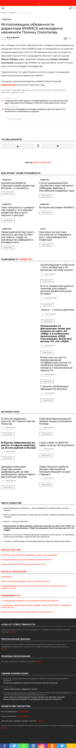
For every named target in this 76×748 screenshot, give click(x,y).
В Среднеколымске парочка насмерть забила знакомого (26, 560)
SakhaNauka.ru (23, 716)
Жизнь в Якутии (10, 550)
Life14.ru (41, 721)
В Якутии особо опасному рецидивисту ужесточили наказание (29, 555)
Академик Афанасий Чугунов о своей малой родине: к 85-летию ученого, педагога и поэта (34, 587)
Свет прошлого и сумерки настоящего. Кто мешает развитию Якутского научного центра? (17, 211)
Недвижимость (10, 595)
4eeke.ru (4, 728)
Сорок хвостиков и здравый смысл (20, 689)
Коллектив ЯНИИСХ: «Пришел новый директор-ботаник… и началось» (18, 186)
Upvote (17, 146)
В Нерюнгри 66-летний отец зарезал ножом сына (23, 564)
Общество (6, 180)
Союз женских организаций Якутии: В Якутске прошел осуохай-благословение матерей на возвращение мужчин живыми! (34, 698)
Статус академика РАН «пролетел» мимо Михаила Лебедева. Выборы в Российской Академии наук (56, 187)
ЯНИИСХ (6, 93)
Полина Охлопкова (54, 90)
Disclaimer (12, 632)
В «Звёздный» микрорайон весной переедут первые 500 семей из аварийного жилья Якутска (36, 606)
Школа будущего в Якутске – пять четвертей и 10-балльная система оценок (57, 267)
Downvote (57, 146)
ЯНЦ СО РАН (19, 93)
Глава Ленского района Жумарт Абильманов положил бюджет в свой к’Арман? (54, 470)
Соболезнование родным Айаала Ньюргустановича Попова (55, 421)
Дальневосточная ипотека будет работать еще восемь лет (27, 612)
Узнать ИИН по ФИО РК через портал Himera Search (57, 444)
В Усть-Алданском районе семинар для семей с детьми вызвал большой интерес (56, 290)
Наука (43, 229)
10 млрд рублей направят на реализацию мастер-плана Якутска (30, 601)
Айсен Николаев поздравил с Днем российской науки (25, 581)
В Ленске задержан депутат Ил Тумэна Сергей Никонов (18, 421)
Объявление (6, 577)
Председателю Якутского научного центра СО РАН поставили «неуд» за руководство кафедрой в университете (17, 237)
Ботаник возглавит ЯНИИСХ (56, 207)
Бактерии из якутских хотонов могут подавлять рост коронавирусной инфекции (55, 236)
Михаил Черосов (32, 90)
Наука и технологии (13, 571)
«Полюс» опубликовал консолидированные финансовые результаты (37, 541)
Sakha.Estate (24, 711)
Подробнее (8, 193)
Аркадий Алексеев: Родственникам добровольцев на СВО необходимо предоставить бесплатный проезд (18, 471)
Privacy (3, 649)
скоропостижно (9, 85)
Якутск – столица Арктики (57, 309)
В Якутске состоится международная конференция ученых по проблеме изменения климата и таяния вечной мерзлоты (56, 364)
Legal (39, 661)
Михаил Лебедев (11, 90)
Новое (39, 4)
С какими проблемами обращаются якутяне (54, 387)
